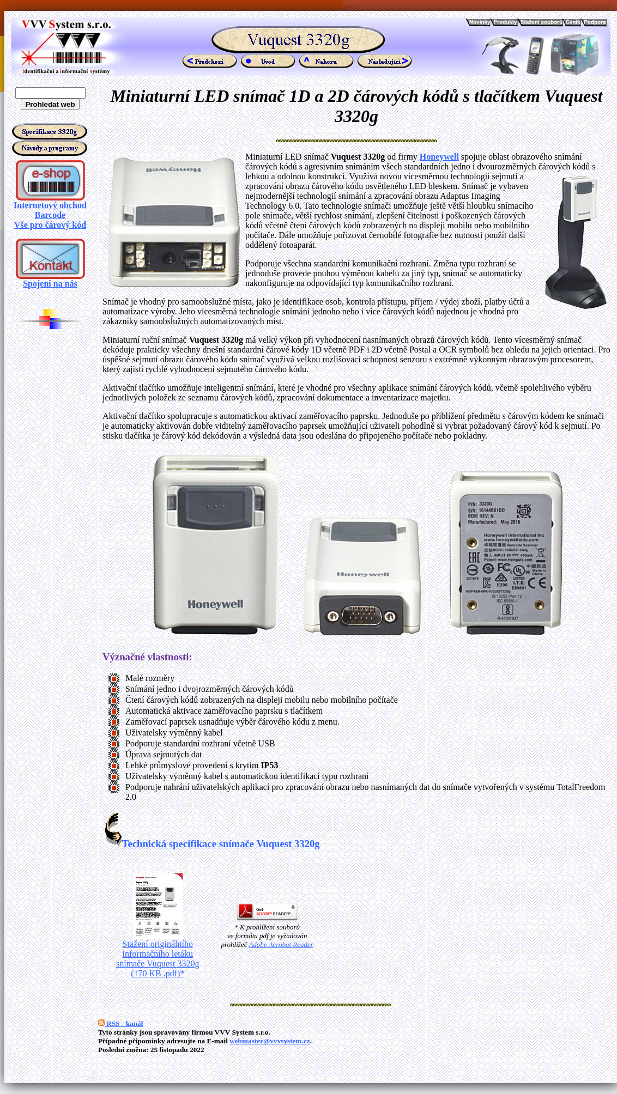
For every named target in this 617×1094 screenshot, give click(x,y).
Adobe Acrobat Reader (281, 944)
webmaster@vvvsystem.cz (269, 1041)
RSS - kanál (120, 1023)
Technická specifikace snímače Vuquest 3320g (212, 843)
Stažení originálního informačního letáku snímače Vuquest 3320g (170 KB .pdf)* (157, 955)
